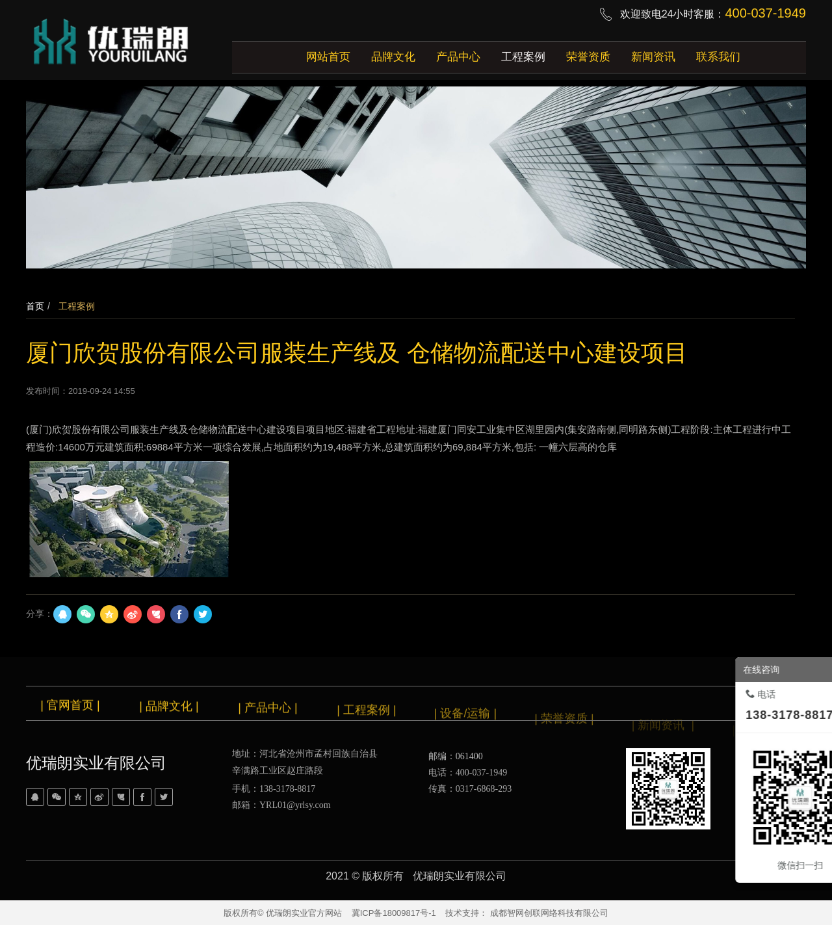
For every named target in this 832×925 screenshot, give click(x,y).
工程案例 (75, 306)
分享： (39, 613)
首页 (35, 306)
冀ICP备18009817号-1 (394, 913)
